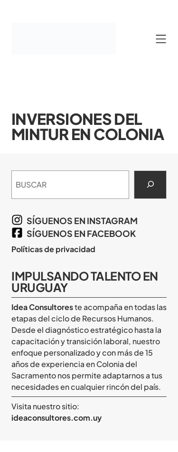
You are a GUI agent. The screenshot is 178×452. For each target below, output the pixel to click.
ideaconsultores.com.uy (56, 418)
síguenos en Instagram (82, 220)
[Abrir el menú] (161, 39)
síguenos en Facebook (81, 233)
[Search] (150, 184)
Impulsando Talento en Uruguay (84, 281)
